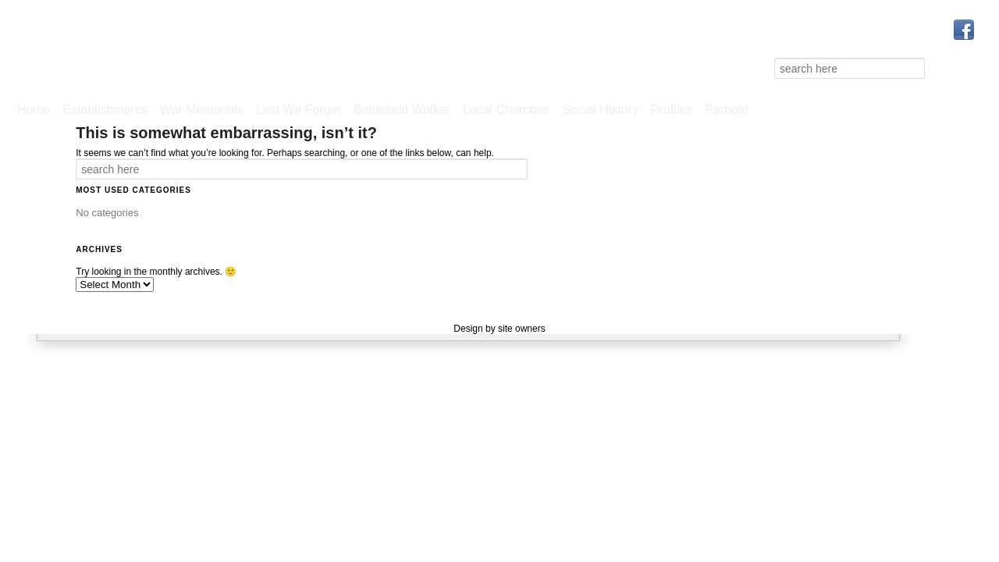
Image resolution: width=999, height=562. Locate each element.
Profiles (671, 109)
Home (34, 109)
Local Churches (506, 109)
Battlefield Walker (402, 109)
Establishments (105, 109)
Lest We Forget (298, 109)
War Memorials (202, 109)
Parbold (726, 109)
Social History (600, 109)
